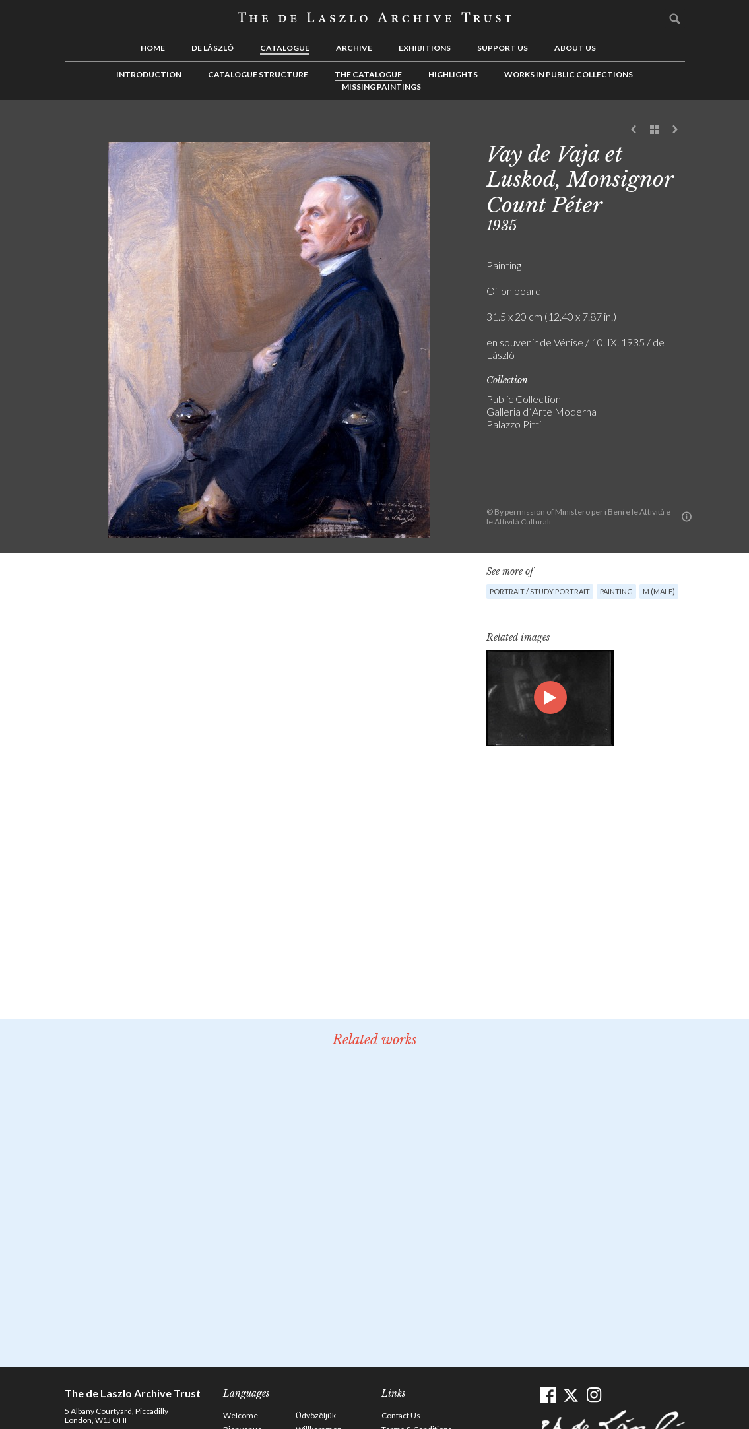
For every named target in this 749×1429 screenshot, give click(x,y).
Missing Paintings (381, 87)
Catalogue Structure (258, 74)
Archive (354, 48)
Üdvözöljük (316, 1415)
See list (655, 130)
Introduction (148, 74)
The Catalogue (368, 74)
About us (575, 48)
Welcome (240, 1415)
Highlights (453, 74)
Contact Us (400, 1415)
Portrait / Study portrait (540, 591)
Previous (634, 130)
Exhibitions (425, 48)
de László (212, 48)
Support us (502, 48)
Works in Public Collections (568, 74)
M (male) (659, 591)
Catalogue (284, 48)
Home (153, 48)
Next (675, 130)
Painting (616, 591)
